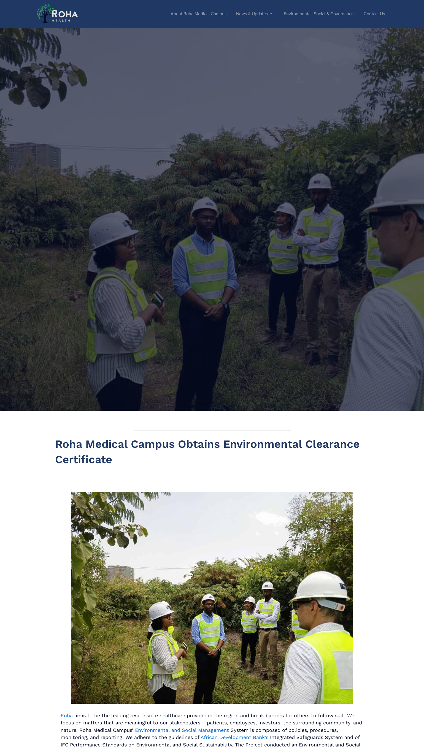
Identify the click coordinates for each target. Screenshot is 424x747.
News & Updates (251, 14)
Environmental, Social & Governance (317, 14)
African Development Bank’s (234, 737)
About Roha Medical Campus (194, 14)
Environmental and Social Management (182, 730)
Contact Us (373, 14)
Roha (67, 715)
